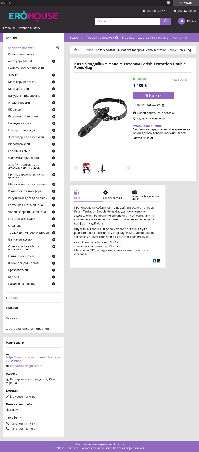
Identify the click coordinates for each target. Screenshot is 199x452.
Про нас (128, 37)
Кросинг (13, 277)
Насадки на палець (21, 284)
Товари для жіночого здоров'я (29, 232)
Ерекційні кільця (19, 151)
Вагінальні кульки (20, 239)
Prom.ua (119, 444)
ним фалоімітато (137, 207)
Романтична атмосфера (25, 191)
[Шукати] (165, 21)
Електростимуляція (21, 130)
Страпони (15, 226)
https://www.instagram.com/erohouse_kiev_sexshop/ (33, 359)
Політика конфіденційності (129, 448)
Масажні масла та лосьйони (27, 184)
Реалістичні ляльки (21, 54)
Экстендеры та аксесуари (26, 137)
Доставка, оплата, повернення (29, 328)
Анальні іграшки (19, 102)
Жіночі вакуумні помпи (24, 263)
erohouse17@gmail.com (26, 366)
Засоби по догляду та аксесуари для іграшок (24, 166)
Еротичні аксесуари (21, 219)
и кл (107, 207)
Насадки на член (19, 123)
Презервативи (18, 270)
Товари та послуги (100, 37)
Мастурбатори (18, 89)
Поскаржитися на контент (96, 448)
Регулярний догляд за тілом (28, 198)
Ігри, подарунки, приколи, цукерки (26, 176)
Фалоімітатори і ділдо (23, 158)
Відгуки (12, 308)
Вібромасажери (19, 144)
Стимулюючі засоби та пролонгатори (24, 248)
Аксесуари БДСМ (20, 61)
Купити (155, 95)
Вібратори (15, 109)
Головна (76, 37)
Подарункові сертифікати (26, 68)
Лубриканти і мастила (23, 116)
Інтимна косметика (21, 256)
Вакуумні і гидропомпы (24, 96)
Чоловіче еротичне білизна (27, 212)
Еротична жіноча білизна (25, 205)
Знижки (13, 75)
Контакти (179, 37)
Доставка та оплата (153, 37)
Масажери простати (22, 82)
